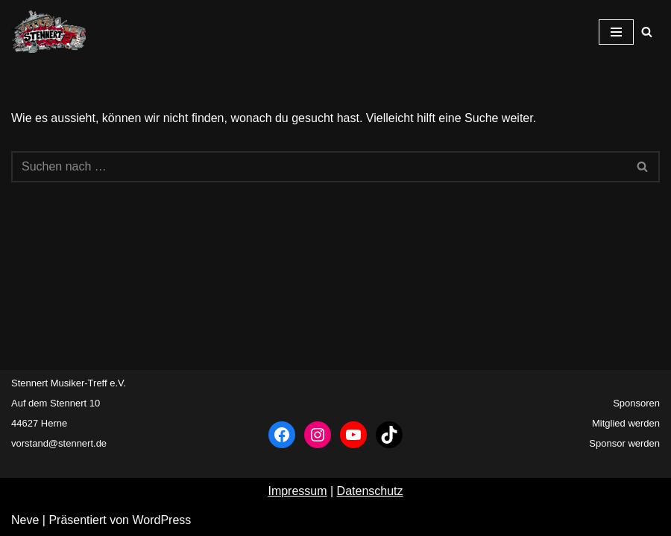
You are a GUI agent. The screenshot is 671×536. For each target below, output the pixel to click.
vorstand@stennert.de (59, 443)
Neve (25, 520)
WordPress (161, 520)
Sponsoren (636, 403)
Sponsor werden (624, 443)
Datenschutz (370, 491)
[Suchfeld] (646, 31)
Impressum (297, 491)
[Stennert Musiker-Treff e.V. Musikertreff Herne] (48, 31)
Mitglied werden (626, 423)
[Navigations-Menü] (616, 32)
